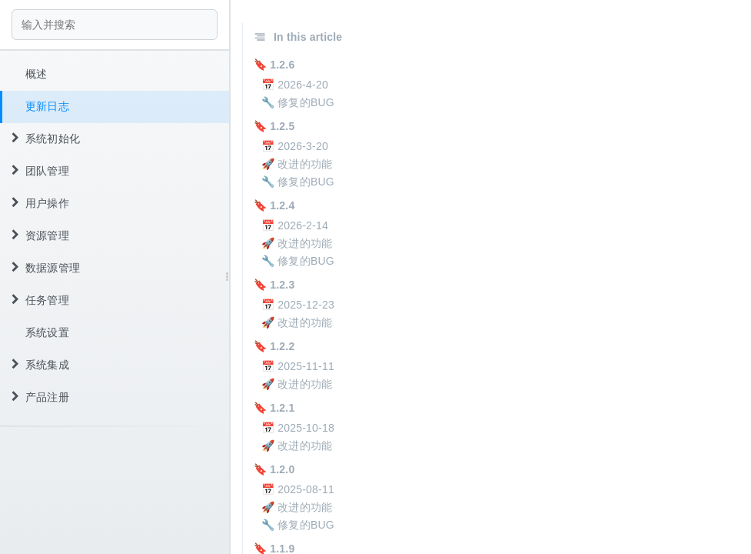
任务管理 (40, 300)
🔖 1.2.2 (274, 346)
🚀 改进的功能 (296, 164)
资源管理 (40, 235)
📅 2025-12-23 (297, 305)
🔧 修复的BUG (297, 102)
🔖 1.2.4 (274, 205)
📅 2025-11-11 (297, 366)
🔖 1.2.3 (274, 285)
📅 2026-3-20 (294, 146)
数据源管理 (46, 268)
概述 (36, 74)
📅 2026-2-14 (294, 225)
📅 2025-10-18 (297, 428)
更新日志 (47, 106)
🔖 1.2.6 (274, 64)
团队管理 (40, 171)
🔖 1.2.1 (274, 408)
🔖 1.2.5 (274, 126)
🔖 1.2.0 (274, 469)
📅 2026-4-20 (294, 84)
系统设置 (47, 332)
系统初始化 (46, 138)
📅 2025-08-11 (297, 489)
